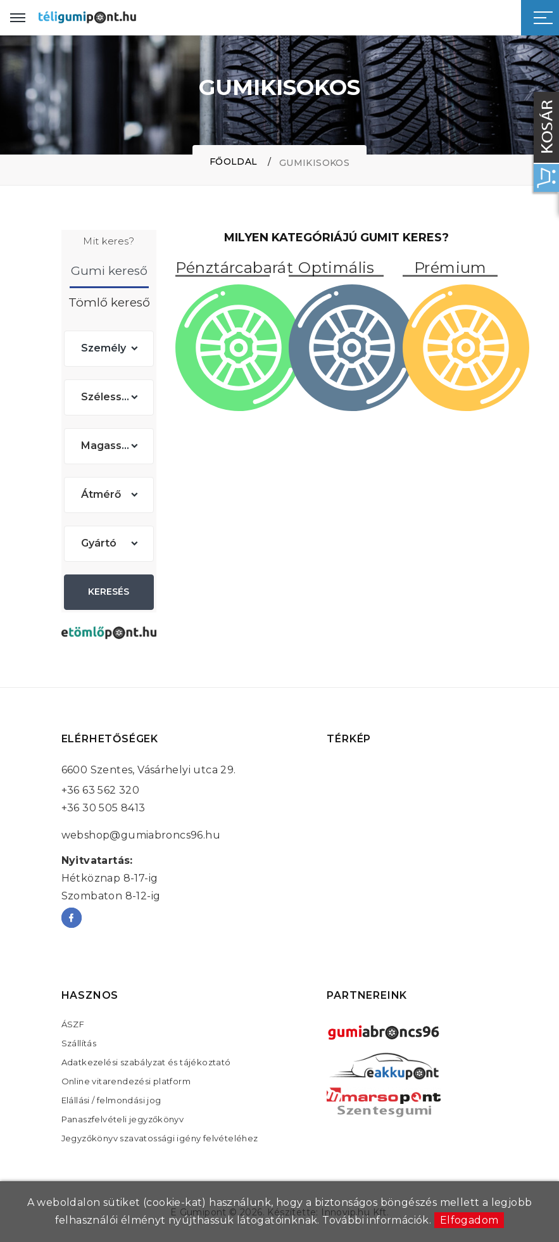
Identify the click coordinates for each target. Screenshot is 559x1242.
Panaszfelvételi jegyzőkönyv (122, 1119)
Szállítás (79, 1043)
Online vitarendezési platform (126, 1081)
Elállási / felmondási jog (111, 1100)
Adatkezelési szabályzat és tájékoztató (146, 1062)
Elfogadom (469, 1220)
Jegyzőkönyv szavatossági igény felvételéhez (159, 1138)
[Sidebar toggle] (543, 17)
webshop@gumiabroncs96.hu (141, 835)
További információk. (376, 1220)
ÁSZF (73, 1024)
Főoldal (234, 161)
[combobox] (109, 349)
